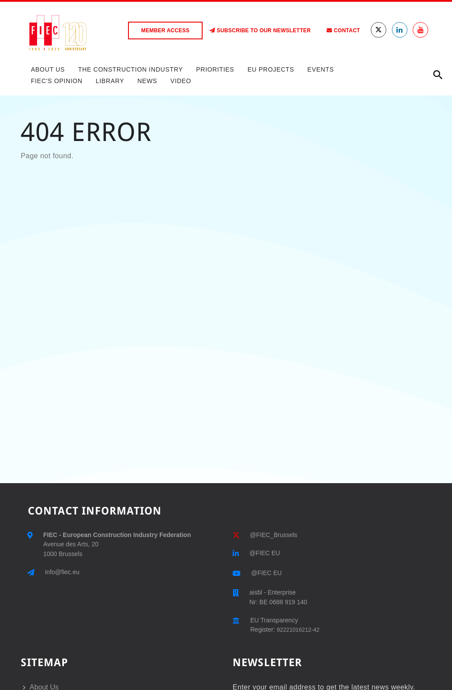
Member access (165, 30)
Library (110, 80)
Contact (343, 30)
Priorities (215, 69)
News (147, 80)
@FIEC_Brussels (274, 534)
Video (180, 80)
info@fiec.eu (62, 572)
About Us (48, 69)
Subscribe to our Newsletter (260, 30)
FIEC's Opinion (57, 80)
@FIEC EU (264, 553)
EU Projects (271, 69)
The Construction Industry (130, 69)
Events (320, 69)
